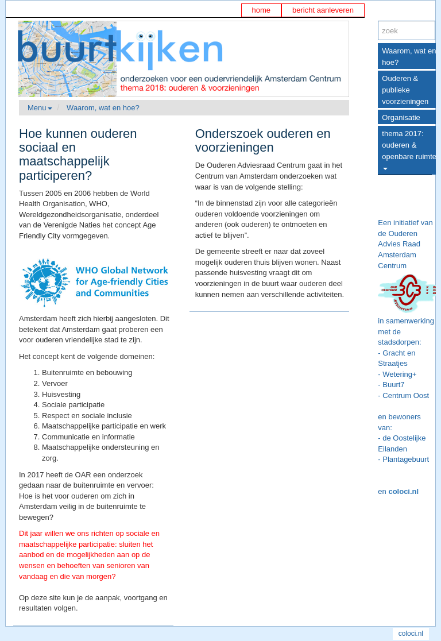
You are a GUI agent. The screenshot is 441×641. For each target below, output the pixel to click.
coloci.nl (403, 491)
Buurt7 (393, 384)
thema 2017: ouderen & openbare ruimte (409, 149)
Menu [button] (40, 107)
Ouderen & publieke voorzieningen (405, 90)
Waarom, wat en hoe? (103, 107)
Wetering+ (399, 374)
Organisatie (401, 117)
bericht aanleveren (323, 10)
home (261, 10)
